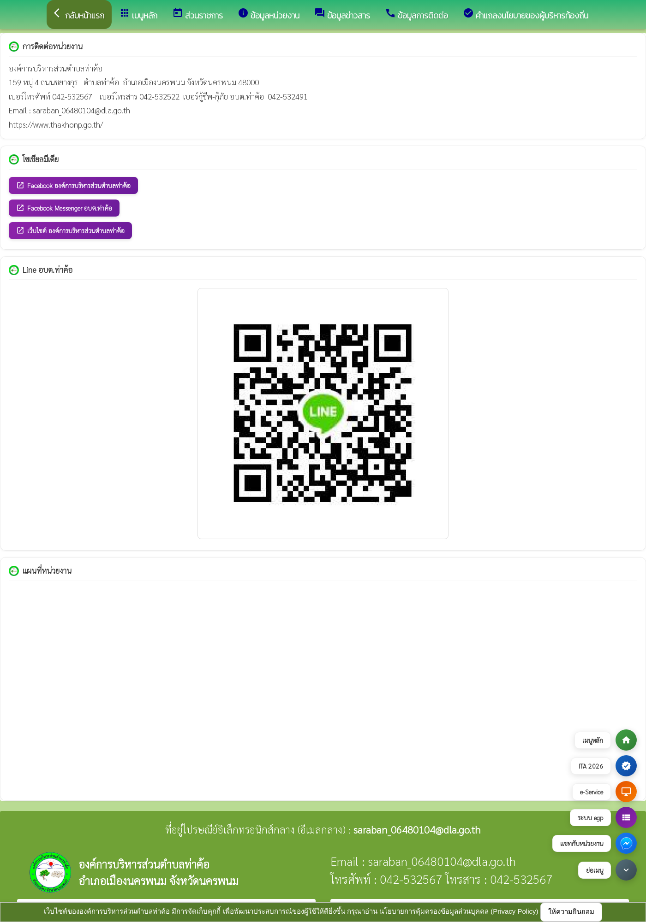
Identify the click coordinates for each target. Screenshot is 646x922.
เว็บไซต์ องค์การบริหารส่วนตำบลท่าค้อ (70, 230)
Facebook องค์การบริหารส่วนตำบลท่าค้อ (73, 185)
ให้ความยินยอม (571, 912)
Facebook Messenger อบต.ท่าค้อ (64, 208)
